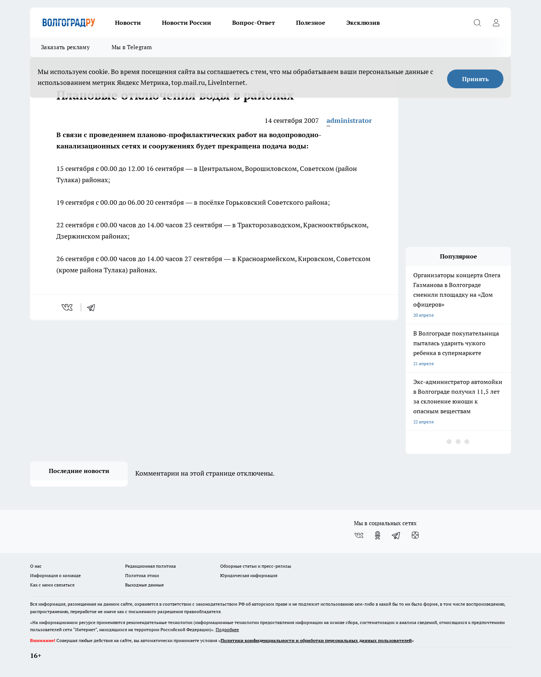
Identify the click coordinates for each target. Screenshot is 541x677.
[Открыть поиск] (477, 22)
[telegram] (93, 307)
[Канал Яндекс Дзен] (415, 535)
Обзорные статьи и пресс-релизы (255, 566)
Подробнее (227, 629)
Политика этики (142, 575)
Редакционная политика (150, 566)
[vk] (67, 307)
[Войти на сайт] (495, 22)
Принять (475, 79)
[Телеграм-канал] (396, 535)
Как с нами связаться (52, 585)
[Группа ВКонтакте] (358, 535)
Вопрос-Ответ (253, 22)
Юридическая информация (248, 575)
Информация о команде (55, 575)
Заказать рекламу (65, 47)
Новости (128, 22)
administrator (349, 120)
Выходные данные (144, 585)
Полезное (310, 22)
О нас (36, 566)
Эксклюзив (363, 22)
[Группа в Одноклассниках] (377, 535)
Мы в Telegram (132, 47)
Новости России (186, 22)
